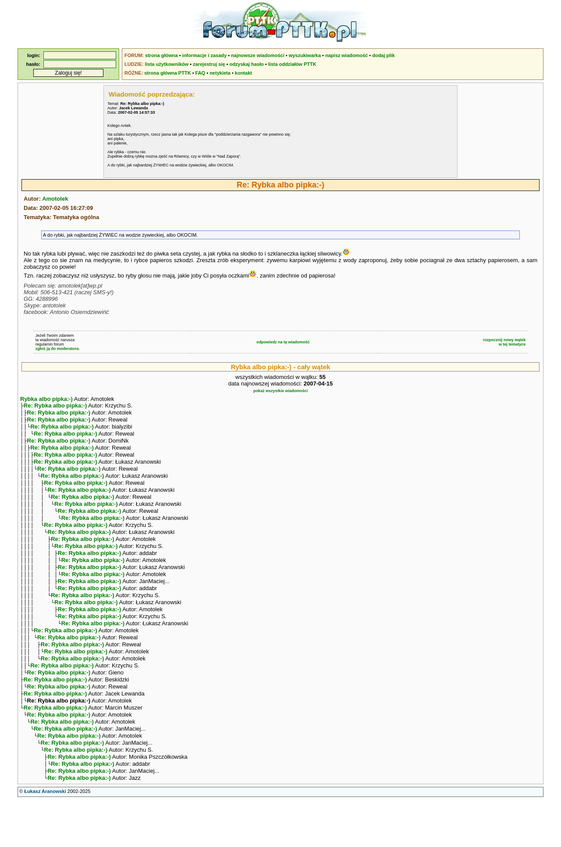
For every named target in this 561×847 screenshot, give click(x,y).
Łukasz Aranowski (45, 838)
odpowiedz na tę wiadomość (283, 342)
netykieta (220, 73)
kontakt (243, 73)
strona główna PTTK (167, 73)
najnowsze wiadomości (257, 55)
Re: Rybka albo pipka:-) (55, 406)
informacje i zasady (204, 55)
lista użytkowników (166, 64)
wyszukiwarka (305, 55)
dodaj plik (383, 55)
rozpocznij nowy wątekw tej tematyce (504, 342)
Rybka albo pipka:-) (46, 399)
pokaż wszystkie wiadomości (280, 391)
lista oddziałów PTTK (292, 64)
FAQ (200, 73)
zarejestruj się (209, 64)
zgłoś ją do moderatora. (58, 348)
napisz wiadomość (346, 55)
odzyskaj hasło (246, 64)
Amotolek (55, 198)
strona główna (161, 55)
